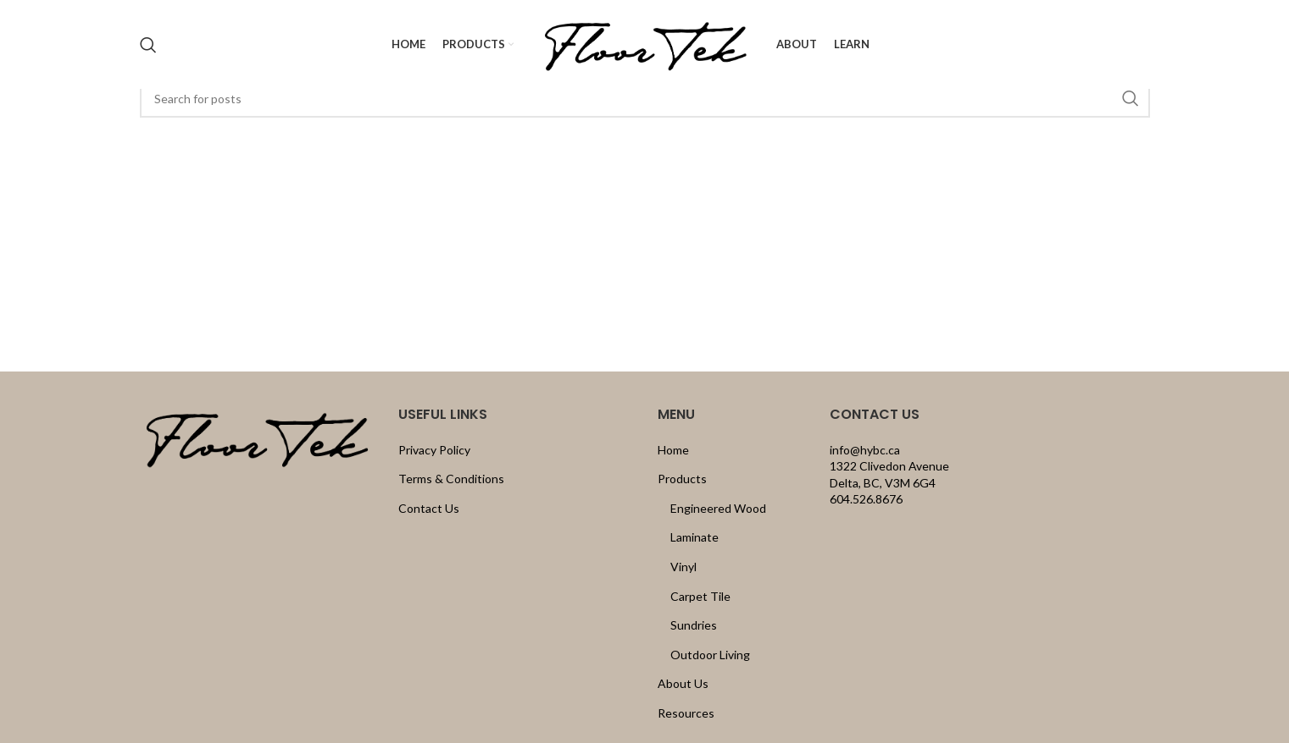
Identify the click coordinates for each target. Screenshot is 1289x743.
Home (673, 450)
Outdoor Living (710, 654)
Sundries (693, 625)
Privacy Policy (434, 450)
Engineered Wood (718, 508)
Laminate (694, 537)
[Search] (148, 45)
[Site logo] (645, 43)
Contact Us (428, 508)
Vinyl (683, 566)
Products (682, 478)
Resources (686, 713)
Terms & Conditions (451, 478)
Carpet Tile (700, 596)
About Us (683, 683)
